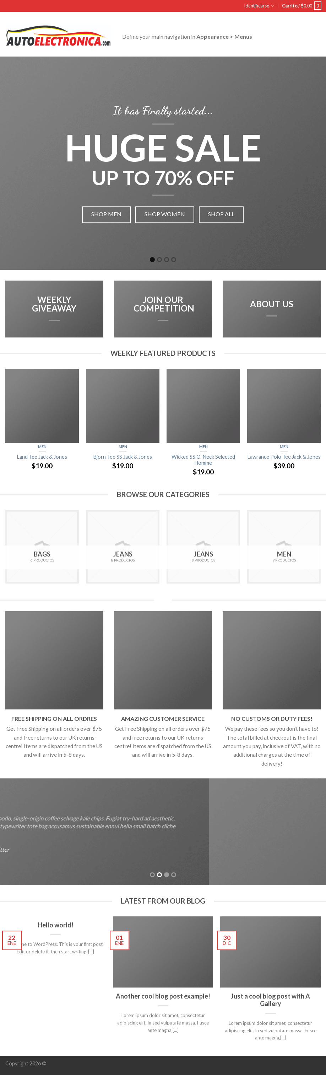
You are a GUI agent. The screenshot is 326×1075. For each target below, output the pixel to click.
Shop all (221, 214)
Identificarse (256, 6)
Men (42, 446)
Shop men (106, 214)
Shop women (165, 214)
